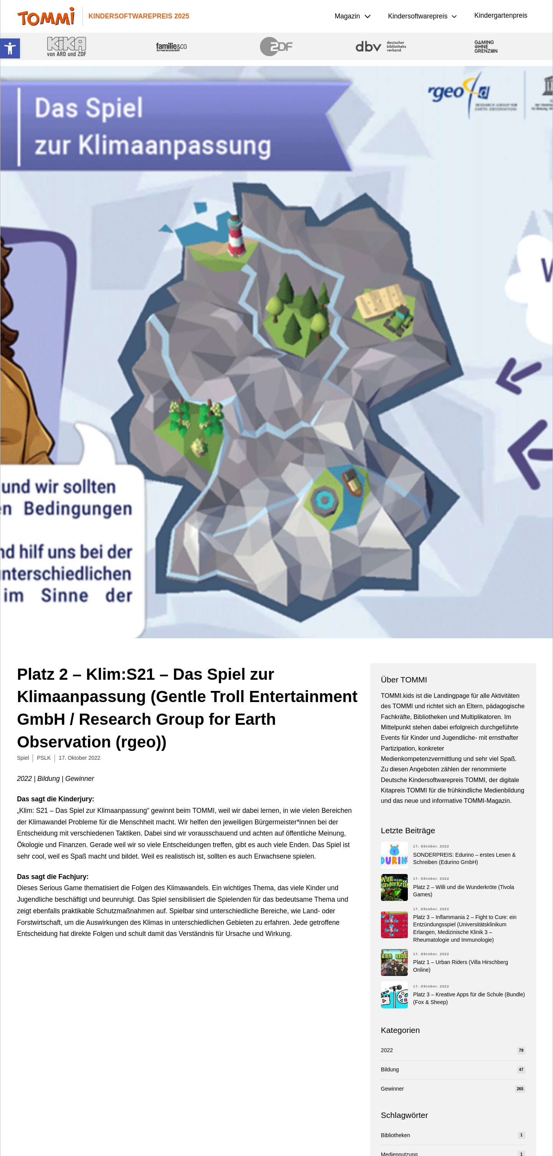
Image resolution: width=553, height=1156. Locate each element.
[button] (10, 48)
